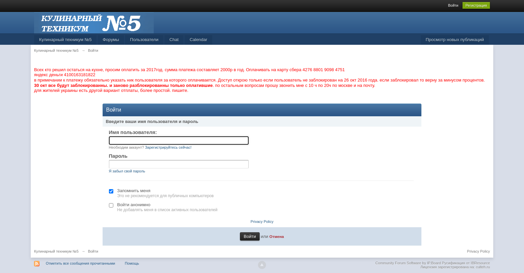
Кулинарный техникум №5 (65, 39)
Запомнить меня (133, 190)
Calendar (198, 39)
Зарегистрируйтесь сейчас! (168, 147)
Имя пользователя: (133, 132)
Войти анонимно (133, 204)
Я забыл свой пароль (127, 171)
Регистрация (476, 5)
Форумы (111, 39)
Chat (173, 39)
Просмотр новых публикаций (455, 39)
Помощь (132, 263)
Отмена (276, 236)
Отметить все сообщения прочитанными (80, 263)
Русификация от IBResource (465, 263)
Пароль (118, 156)
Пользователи (144, 39)
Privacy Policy (262, 222)
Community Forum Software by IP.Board (408, 263)
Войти (453, 5)
